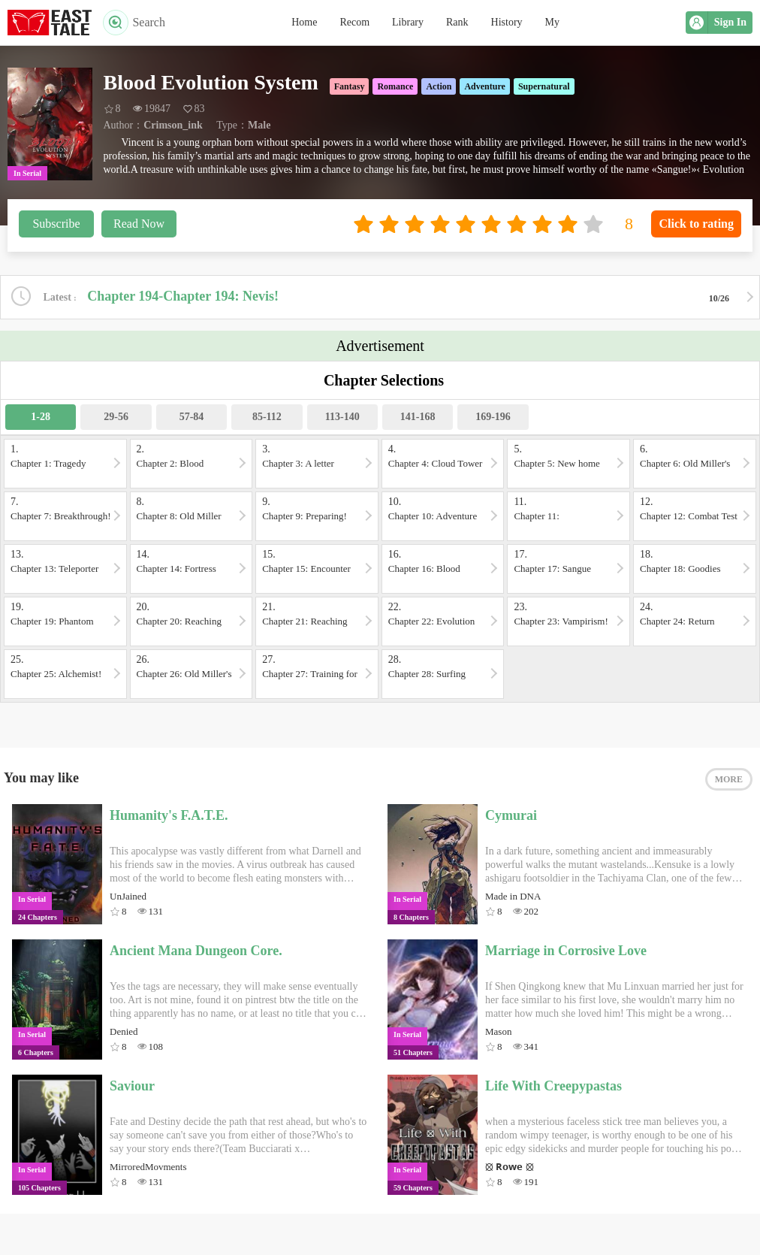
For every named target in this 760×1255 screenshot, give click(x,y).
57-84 (191, 416)
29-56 (116, 416)
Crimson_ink (173, 125)
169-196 (493, 416)
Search (134, 22)
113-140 (342, 416)
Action (438, 86)
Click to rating (696, 223)
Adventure (484, 86)
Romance (395, 86)
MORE (729, 779)
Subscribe (56, 223)
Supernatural (544, 86)
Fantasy (349, 86)
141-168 (418, 416)
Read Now (138, 223)
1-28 (40, 416)
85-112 (267, 416)
